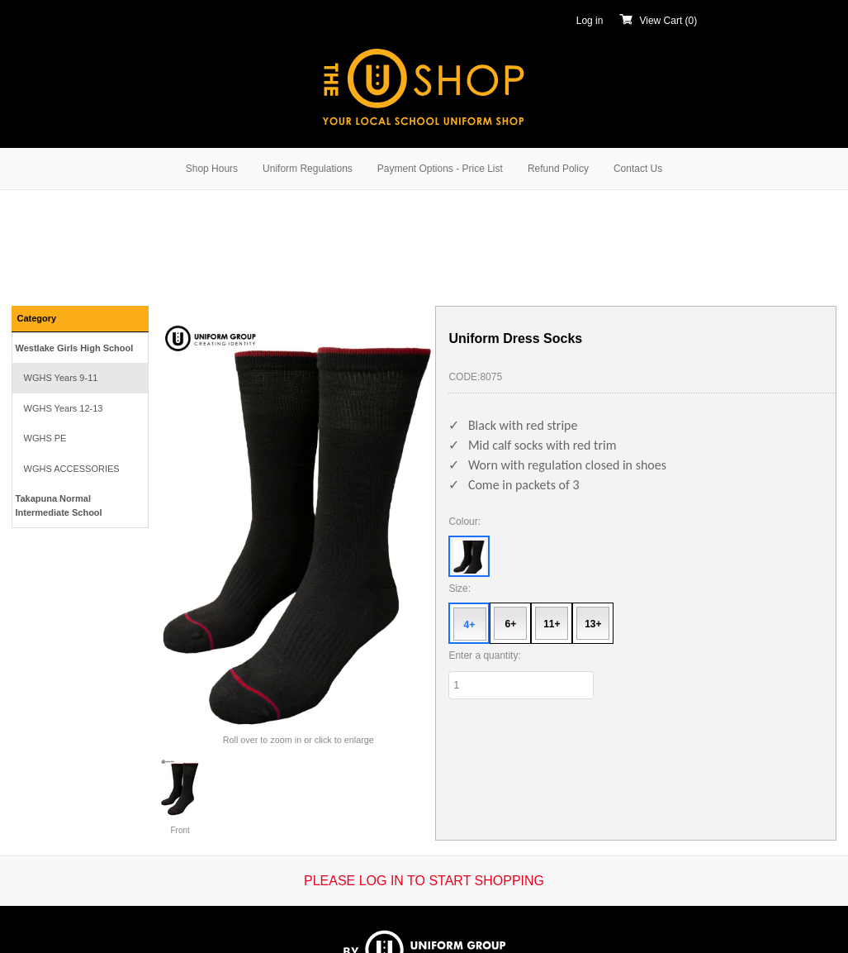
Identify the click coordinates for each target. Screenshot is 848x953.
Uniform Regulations (308, 168)
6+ (511, 624)
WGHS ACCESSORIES (72, 469)
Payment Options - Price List (440, 168)
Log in (590, 20)
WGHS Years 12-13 (63, 408)
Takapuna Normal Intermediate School (59, 505)
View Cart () (658, 21)
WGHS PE (45, 438)
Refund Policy (558, 168)
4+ (470, 625)
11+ (551, 624)
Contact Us (637, 168)
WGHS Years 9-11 (61, 378)
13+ (593, 624)
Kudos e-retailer (462, 922)
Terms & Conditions (456, 875)
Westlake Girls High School (75, 348)
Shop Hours (212, 168)
